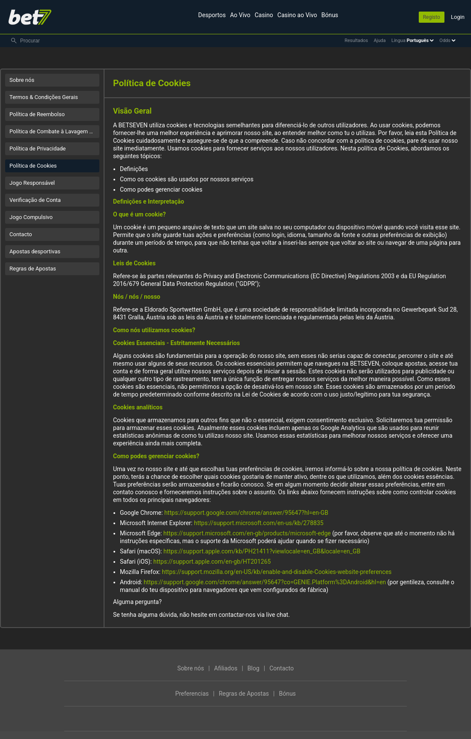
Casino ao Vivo (297, 15)
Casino (264, 15)
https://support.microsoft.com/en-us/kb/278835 (258, 523)
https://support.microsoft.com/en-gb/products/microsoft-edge (247, 533)
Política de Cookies (33, 165)
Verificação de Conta (35, 200)
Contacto (20, 234)
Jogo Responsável (32, 183)
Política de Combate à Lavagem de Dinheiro (54, 131)
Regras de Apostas (32, 268)
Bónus (329, 15)
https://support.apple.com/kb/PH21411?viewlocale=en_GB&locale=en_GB (262, 551)
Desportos (212, 15)
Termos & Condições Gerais (43, 97)
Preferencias (192, 693)
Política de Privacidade (37, 148)
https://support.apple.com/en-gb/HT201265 (212, 561)
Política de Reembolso (37, 114)
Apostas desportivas (34, 251)
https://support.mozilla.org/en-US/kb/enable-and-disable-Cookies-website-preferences (276, 571)
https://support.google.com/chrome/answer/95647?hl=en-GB (246, 512)
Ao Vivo (240, 15)
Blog (253, 668)
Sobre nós (21, 80)
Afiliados (225, 668)
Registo (431, 17)
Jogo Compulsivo (31, 217)
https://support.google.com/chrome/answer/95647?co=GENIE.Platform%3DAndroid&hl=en (265, 582)
